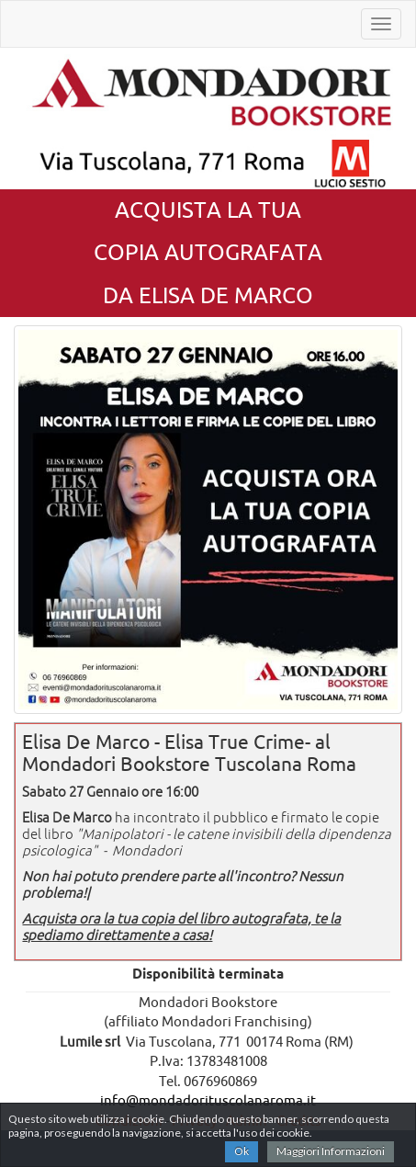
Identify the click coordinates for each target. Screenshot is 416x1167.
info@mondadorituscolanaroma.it (208, 1100)
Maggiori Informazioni (330, 1151)
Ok (241, 1151)
